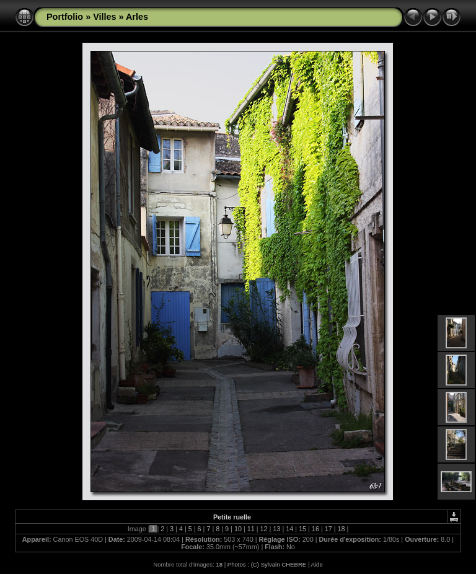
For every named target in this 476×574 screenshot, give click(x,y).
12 (264, 528)
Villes (104, 17)
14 (289, 528)
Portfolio (64, 17)
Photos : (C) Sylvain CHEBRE (266, 564)
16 (315, 528)
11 (251, 528)
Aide (317, 564)
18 (341, 528)
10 (238, 528)
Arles (137, 17)
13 (276, 528)
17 (328, 528)
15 (302, 528)
